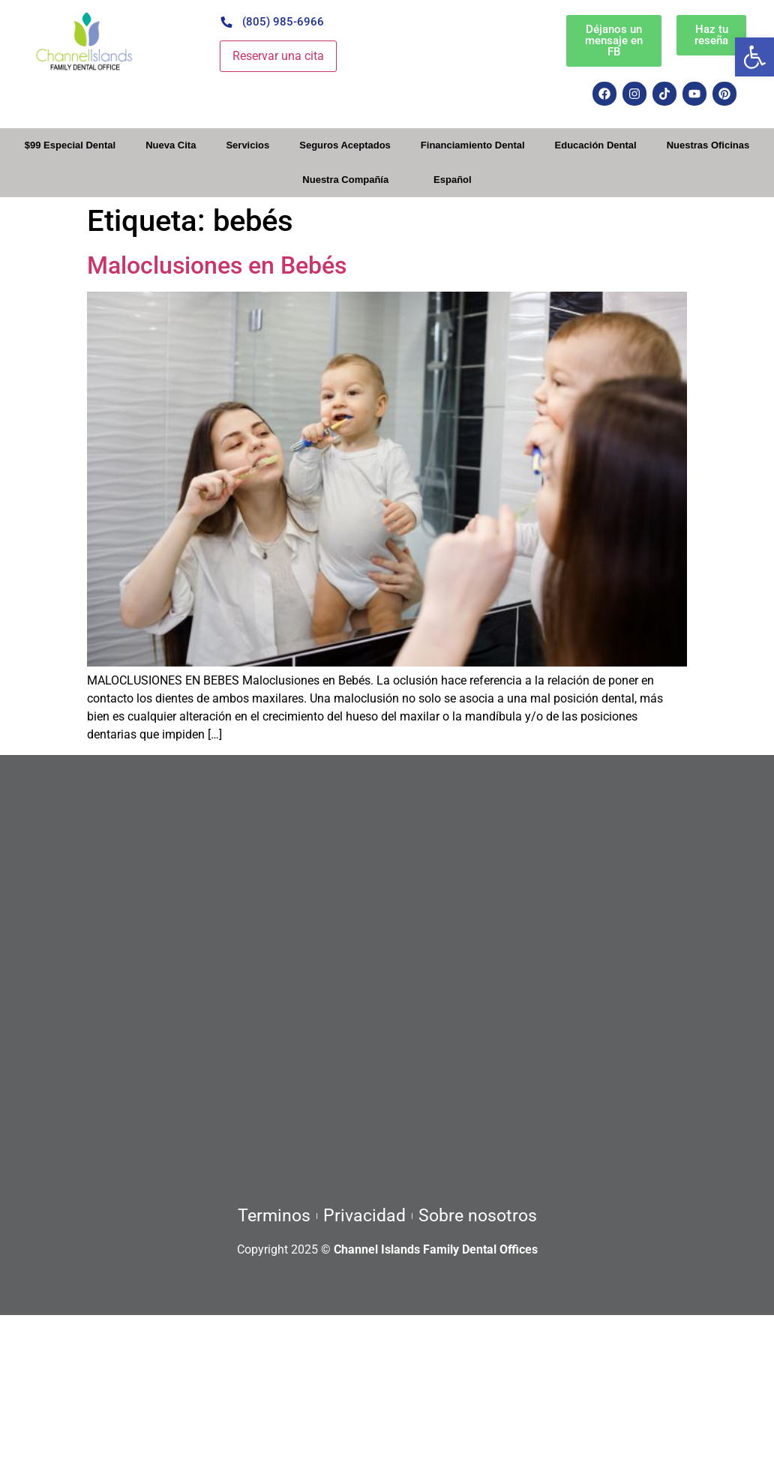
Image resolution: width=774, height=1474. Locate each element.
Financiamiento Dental (473, 145)
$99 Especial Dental (70, 145)
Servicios (247, 145)
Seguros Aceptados (345, 145)
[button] (754, 56)
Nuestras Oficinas (708, 145)
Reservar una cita (278, 56)
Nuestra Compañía (345, 179)
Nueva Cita (171, 145)
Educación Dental (596, 145)
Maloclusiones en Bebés (216, 265)
